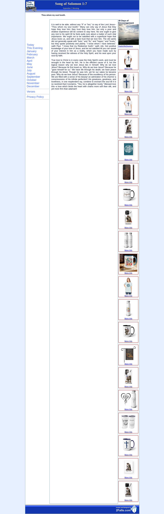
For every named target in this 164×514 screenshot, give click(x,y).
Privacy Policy (35, 96)
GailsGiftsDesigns (125, 46)
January (31, 51)
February (32, 54)
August (31, 73)
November (33, 83)
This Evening (35, 47)
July (29, 70)
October (31, 79)
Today (30, 44)
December (33, 86)
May (29, 63)
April (29, 60)
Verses (31, 91)
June (30, 67)
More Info (128, 68)
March (30, 57)
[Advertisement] (37, 31)
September (33, 76)
